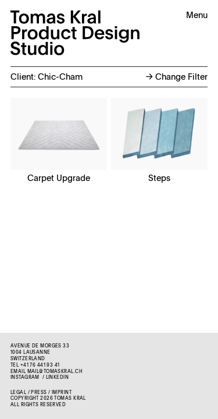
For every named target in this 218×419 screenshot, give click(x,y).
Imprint (62, 392)
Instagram (25, 377)
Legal (18, 392)
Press (39, 392)
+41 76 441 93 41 (40, 365)
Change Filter (177, 77)
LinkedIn (57, 377)
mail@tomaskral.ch (55, 372)
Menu (197, 16)
